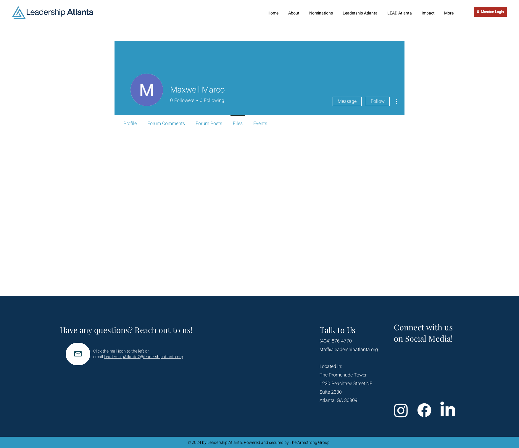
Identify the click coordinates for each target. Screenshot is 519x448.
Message (347, 101)
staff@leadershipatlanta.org (349, 349)
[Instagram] (401, 410)
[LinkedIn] (448, 410)
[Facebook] (424, 410)
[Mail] (78, 354)
